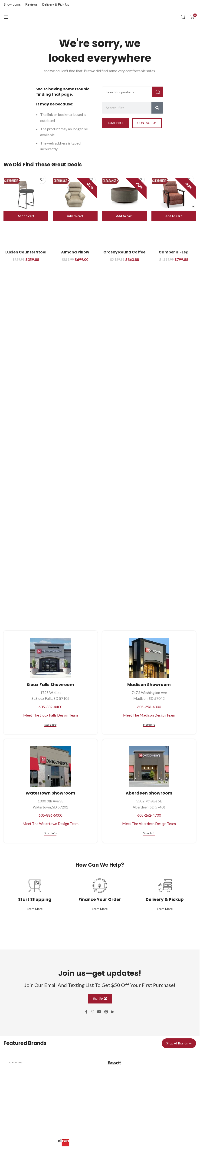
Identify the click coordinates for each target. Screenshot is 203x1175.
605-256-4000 (149, 706)
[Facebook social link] (86, 1011)
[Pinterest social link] (106, 1011)
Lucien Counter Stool (25, 252)
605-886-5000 (50, 815)
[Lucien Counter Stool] (25, 194)
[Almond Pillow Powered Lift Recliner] (75, 194)
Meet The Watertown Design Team (51, 823)
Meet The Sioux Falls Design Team (50, 715)
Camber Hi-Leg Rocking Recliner (173, 254)
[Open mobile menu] (5, 17)
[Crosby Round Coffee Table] (124, 194)
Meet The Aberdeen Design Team (149, 823)
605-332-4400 (50, 706)
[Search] (183, 17)
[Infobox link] (50, 1088)
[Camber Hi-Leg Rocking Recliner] (173, 194)
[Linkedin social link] (113, 1011)
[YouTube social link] (99, 1011)
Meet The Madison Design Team (149, 715)
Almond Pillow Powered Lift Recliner (75, 254)
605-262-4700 (149, 815)
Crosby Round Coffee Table (124, 254)
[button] (25, 216)
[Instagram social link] (92, 1011)
